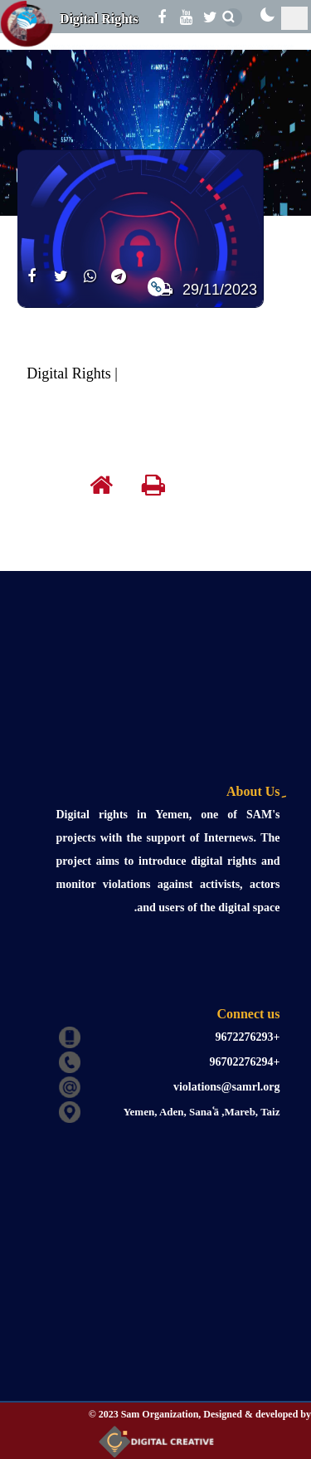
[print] (166, 489)
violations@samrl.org (226, 1087)
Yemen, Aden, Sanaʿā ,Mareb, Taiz (202, 1111)
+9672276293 (248, 1037)
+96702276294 (245, 1062)
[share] (32, 286)
